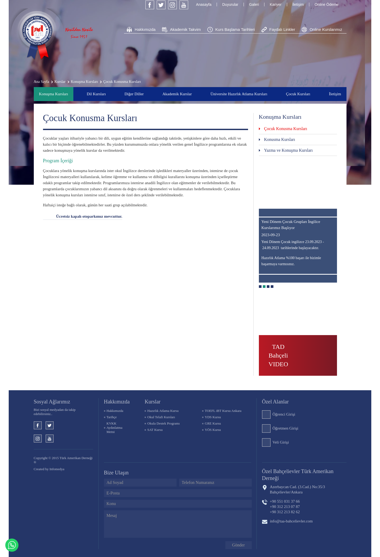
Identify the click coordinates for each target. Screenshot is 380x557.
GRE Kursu (213, 423)
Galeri (254, 4)
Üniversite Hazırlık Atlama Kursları (238, 94)
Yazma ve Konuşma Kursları (288, 150)
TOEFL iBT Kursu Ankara (223, 411)
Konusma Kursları (279, 139)
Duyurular (230, 4)
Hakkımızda (145, 29)
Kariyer (275, 4)
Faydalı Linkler (282, 29)
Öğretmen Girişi (285, 428)
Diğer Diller (134, 94)
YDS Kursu (213, 417)
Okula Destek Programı (163, 423)
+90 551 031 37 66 (285, 501)
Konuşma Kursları (53, 94)
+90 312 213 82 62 (285, 512)
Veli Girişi (281, 442)
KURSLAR (152, 401)
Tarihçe (112, 417)
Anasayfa (203, 4)
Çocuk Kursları (298, 94)
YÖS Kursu (213, 430)
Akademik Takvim (185, 29)
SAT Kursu (155, 430)
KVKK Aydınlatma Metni (114, 427)
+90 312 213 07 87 (285, 506)
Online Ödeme (326, 4)
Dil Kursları (96, 94)
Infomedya (56, 469)
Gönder (238, 545)
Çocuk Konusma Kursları (285, 128)
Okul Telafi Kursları (161, 417)
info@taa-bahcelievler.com (291, 521)
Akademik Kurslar (177, 94)
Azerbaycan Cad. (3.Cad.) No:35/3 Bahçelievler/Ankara (297, 489)
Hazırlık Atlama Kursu (162, 411)
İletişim (298, 4)
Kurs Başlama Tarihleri (235, 29)
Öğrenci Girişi (284, 414)
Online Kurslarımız (326, 29)
